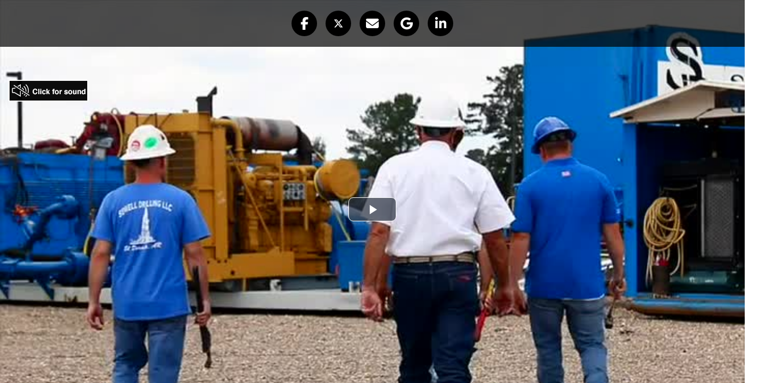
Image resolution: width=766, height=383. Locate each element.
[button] (304, 23)
